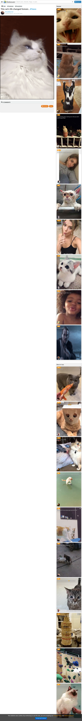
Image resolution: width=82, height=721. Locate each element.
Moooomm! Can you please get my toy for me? (67, 510)
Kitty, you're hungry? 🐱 (62, 11)
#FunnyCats (18, 6)
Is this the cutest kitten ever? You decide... (66, 257)
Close (51, 106)
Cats (4, 6)
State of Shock (60, 187)
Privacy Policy (57, 715)
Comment (45, 106)
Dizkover (9, 2)
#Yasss (33, 9)
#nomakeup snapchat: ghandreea (64, 152)
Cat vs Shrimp (60, 369)
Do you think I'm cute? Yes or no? (64, 293)
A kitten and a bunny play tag (63, 545)
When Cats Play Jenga (61, 616)
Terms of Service (69, 715)
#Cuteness (10, 6)
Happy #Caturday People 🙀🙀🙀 (64, 404)
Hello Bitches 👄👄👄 (61, 222)
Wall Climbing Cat (61, 651)
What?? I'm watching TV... (62, 46)
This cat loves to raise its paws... (64, 81)
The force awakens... (61, 328)
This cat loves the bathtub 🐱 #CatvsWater (66, 580)
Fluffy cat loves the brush (62, 686)
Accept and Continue (41, 718)
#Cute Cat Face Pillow (61, 439)
